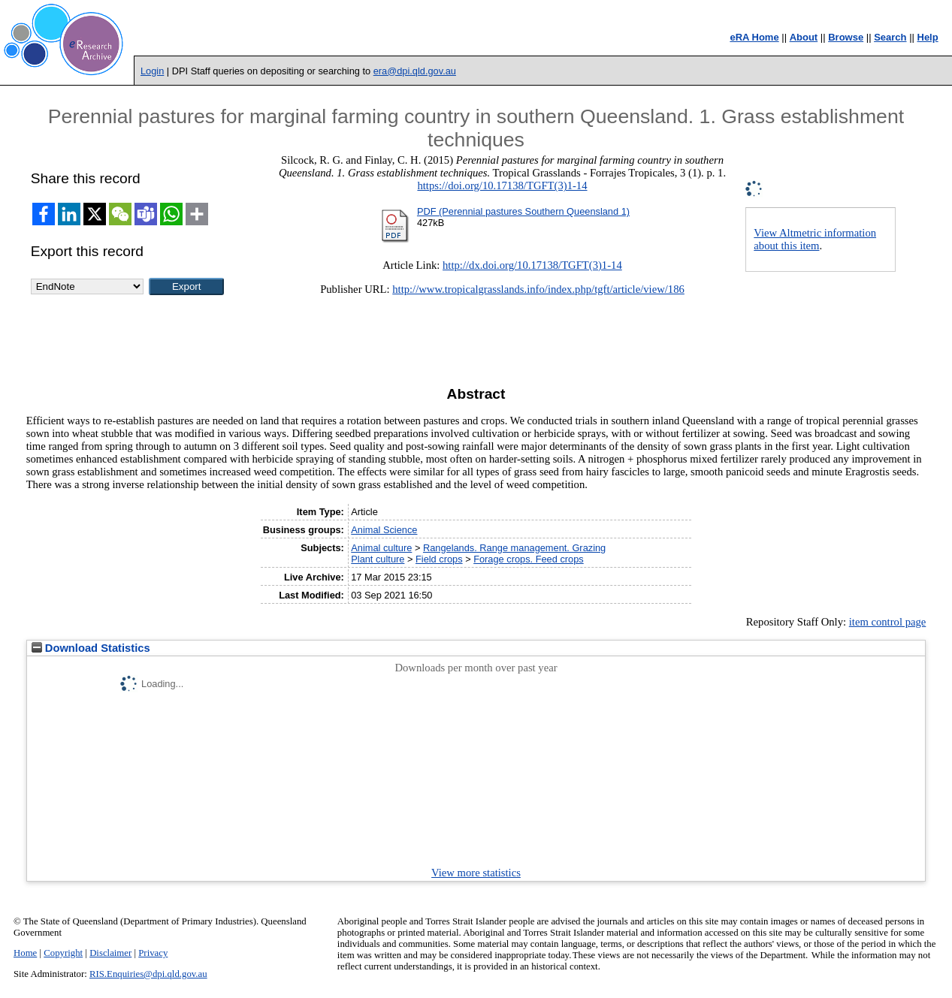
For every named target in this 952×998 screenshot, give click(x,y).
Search (890, 37)
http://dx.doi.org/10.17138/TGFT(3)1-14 (532, 265)
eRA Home (754, 37)
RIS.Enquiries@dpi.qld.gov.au (148, 974)
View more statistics (476, 873)
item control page (887, 622)
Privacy (153, 953)
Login (152, 71)
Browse (845, 37)
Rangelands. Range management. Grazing (514, 547)
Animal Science (384, 529)
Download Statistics (91, 648)
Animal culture (381, 547)
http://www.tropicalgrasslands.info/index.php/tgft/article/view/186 (538, 289)
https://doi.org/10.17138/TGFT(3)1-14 (502, 185)
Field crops (439, 559)
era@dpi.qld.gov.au (414, 71)
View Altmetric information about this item (815, 239)
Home (25, 953)
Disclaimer (110, 953)
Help (927, 37)
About (804, 37)
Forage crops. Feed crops (528, 559)
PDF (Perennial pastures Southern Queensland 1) (523, 211)
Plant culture (377, 559)
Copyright (63, 953)
